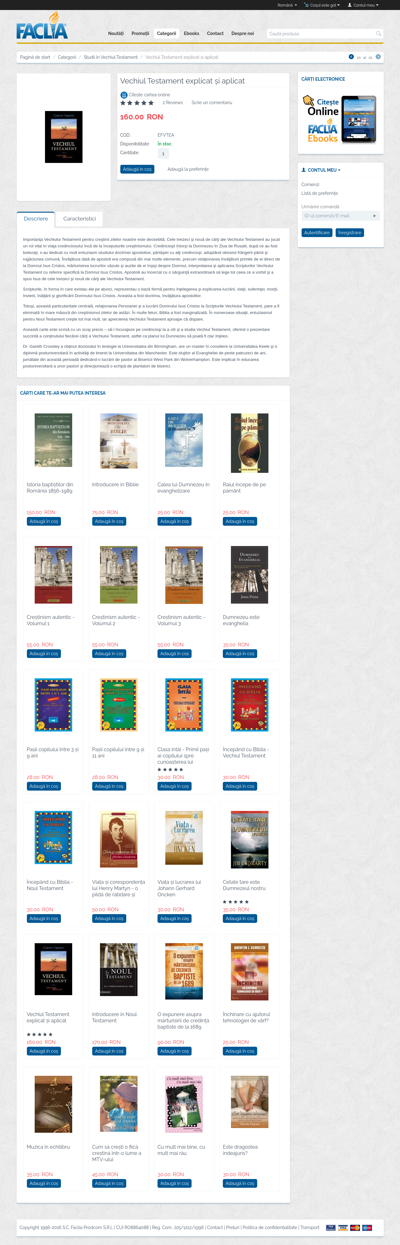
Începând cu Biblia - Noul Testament (50, 885)
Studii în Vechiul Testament (111, 57)
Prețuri (233, 1227)
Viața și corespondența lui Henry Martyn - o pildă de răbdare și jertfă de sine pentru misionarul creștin (118, 894)
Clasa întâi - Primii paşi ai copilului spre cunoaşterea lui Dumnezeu (183, 758)
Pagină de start (35, 57)
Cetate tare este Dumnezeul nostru (244, 885)
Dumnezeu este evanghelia (241, 620)
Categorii (166, 33)
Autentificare (317, 232)
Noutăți (116, 33)
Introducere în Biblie (115, 485)
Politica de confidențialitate (270, 1227)
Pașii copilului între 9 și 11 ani (118, 752)
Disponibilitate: (135, 143)
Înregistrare (349, 232)
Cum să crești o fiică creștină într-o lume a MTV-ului (116, 1153)
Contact (215, 33)
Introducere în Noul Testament (114, 1017)
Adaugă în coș (137, 169)
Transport (309, 1227)
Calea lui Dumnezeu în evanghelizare (183, 488)
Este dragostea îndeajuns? (240, 1150)
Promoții (140, 33)
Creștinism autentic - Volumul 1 (51, 620)
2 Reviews (172, 102)
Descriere (36, 218)
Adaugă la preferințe (188, 169)
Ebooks (191, 33)
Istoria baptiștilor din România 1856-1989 (50, 488)
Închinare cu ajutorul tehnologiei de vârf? (246, 1017)
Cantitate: (129, 152)
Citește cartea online (145, 94)
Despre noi (243, 33)
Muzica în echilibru (48, 1147)
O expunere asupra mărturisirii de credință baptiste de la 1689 (183, 1020)
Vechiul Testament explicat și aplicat (48, 1017)
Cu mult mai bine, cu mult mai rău (181, 1150)
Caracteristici (79, 218)
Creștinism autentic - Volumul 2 (116, 620)
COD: (125, 135)
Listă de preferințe (320, 193)
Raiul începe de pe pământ (244, 488)
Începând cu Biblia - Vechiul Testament (246, 752)
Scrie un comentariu (212, 102)
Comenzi (310, 184)
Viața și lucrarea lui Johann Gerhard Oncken (179, 888)
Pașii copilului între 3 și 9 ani (53, 752)
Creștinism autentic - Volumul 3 (181, 620)
